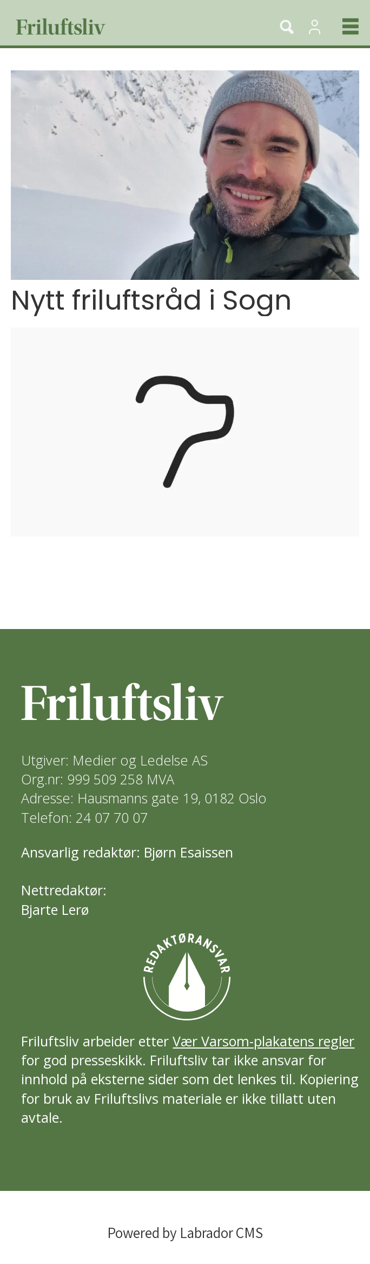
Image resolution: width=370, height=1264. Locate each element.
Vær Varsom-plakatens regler (263, 1041)
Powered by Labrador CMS (185, 1232)
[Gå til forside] (130, 26)
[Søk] (286, 26)
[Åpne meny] (341, 26)
